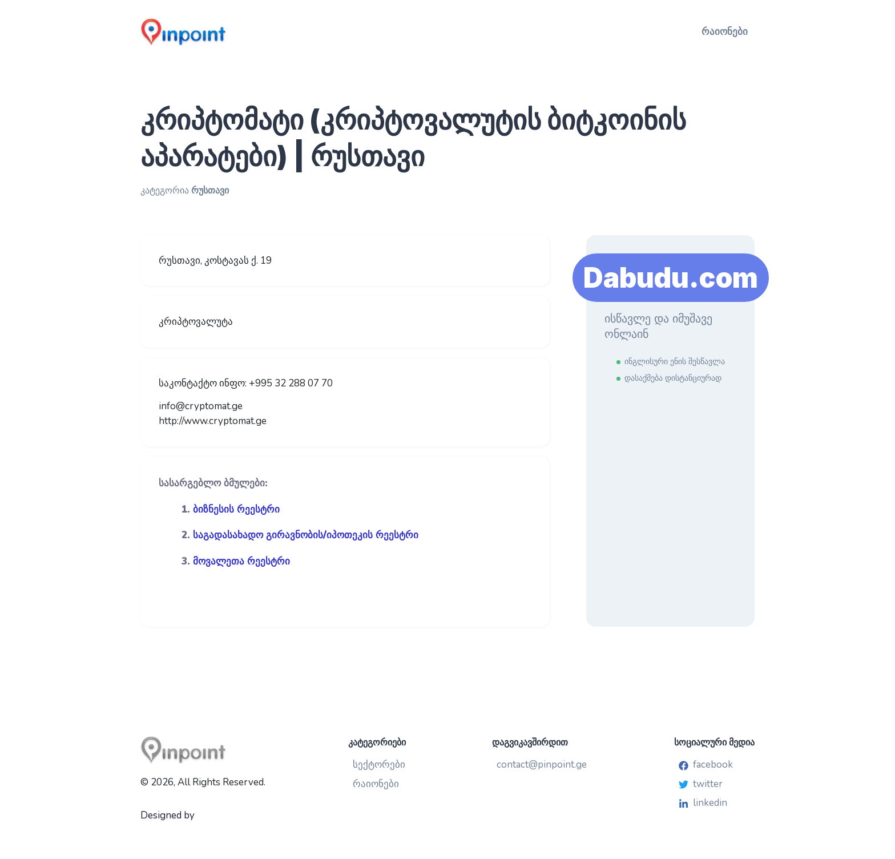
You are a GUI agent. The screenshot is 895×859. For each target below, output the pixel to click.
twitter (701, 784)
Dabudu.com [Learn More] (670, 278)
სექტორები (379, 764)
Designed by (167, 815)
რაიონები (725, 31)
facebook (706, 764)
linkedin (703, 802)
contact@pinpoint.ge (542, 764)
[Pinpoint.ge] (239, 32)
